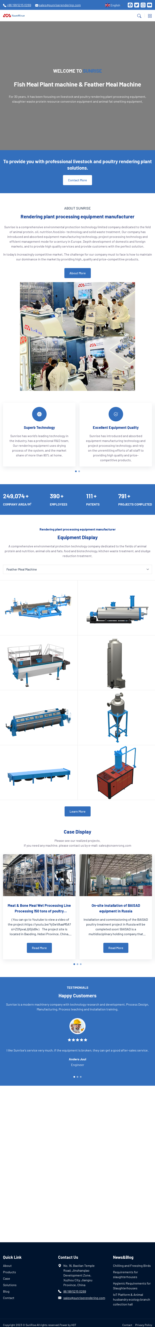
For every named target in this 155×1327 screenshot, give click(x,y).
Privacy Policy (143, 1325)
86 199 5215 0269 (74, 1291)
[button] (76, 471)
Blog (6, 1291)
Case (6, 1278)
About (7, 1265)
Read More (39, 948)
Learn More (78, 811)
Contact (8, 1298)
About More (77, 273)
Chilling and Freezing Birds (132, 1265)
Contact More (77, 180)
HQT (73, 1325)
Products (9, 1272)
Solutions (10, 1285)
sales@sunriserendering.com (84, 1298)
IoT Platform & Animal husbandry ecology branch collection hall (131, 1299)
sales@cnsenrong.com (115, 845)
